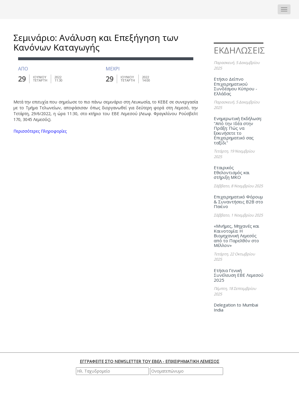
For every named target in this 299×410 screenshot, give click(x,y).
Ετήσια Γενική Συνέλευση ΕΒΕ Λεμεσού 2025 (238, 275)
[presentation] (150, 392)
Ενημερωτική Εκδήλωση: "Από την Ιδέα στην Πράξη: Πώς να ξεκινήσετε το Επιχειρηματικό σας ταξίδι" (238, 130)
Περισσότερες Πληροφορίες (40, 131)
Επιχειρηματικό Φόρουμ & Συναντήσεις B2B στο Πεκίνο (238, 201)
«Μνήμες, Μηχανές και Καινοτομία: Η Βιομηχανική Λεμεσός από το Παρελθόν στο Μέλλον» (236, 235)
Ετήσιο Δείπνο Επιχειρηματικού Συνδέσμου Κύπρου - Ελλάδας (235, 86)
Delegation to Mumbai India (236, 307)
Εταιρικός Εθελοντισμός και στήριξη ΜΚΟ (232, 172)
